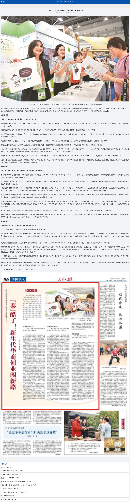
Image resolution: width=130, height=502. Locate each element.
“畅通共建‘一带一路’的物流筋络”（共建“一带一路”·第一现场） (19, 485)
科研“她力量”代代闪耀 (7, 495)
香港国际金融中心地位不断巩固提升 (11, 474)
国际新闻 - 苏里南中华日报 (65, 1)
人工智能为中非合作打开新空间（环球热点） (14, 492)
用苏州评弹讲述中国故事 (8, 499)
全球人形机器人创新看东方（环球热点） (13, 470)
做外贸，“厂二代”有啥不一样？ (10, 478)
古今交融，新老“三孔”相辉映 (9, 488)
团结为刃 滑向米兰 (6, 467)
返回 (3, 2)
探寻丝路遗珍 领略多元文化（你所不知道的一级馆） (16, 481)
